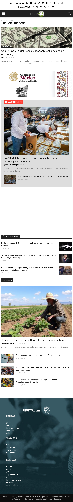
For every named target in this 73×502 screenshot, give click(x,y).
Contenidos (11, 452)
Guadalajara (11, 466)
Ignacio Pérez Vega (11, 165)
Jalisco (7, 154)
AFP (2, 57)
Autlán (9, 472)
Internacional (6, 47)
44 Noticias (11, 447)
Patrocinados (6, 336)
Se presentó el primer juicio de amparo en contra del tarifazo (43, 176)
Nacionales (10, 425)
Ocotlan (9, 482)
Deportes (10, 430)
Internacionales (12, 428)
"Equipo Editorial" (7, 343)
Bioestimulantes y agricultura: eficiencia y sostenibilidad (34, 340)
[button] (69, 13)
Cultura (9, 433)
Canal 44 (9, 444)
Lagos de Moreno (13, 480)
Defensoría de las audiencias (35, 499)
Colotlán (9, 477)
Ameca (9, 469)
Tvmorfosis (11, 450)
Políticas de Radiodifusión (52, 497)
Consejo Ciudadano (54, 499)
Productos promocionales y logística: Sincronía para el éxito (41, 355)
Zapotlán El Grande (14, 474)
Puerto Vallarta (12, 485)
